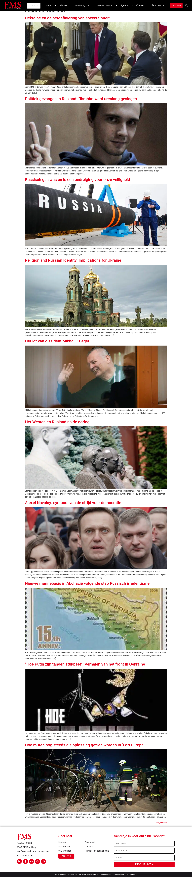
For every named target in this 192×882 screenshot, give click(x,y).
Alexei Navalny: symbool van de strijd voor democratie (73, 506)
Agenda (124, 5)
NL (33, 5)
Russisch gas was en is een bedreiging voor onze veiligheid (77, 183)
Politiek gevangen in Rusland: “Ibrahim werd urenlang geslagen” (81, 103)
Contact (140, 5)
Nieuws (63, 5)
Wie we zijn (82, 5)
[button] (186, 5)
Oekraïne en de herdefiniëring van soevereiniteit (67, 22)
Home (48, 5)
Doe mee (158, 5)
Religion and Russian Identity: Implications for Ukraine (73, 264)
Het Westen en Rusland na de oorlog (57, 426)
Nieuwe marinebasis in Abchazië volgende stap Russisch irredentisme (87, 587)
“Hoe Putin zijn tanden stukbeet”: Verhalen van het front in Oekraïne (85, 668)
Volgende (161, 827)
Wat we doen (105, 5)
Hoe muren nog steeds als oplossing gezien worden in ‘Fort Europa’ (84, 749)
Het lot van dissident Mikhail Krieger (57, 345)
